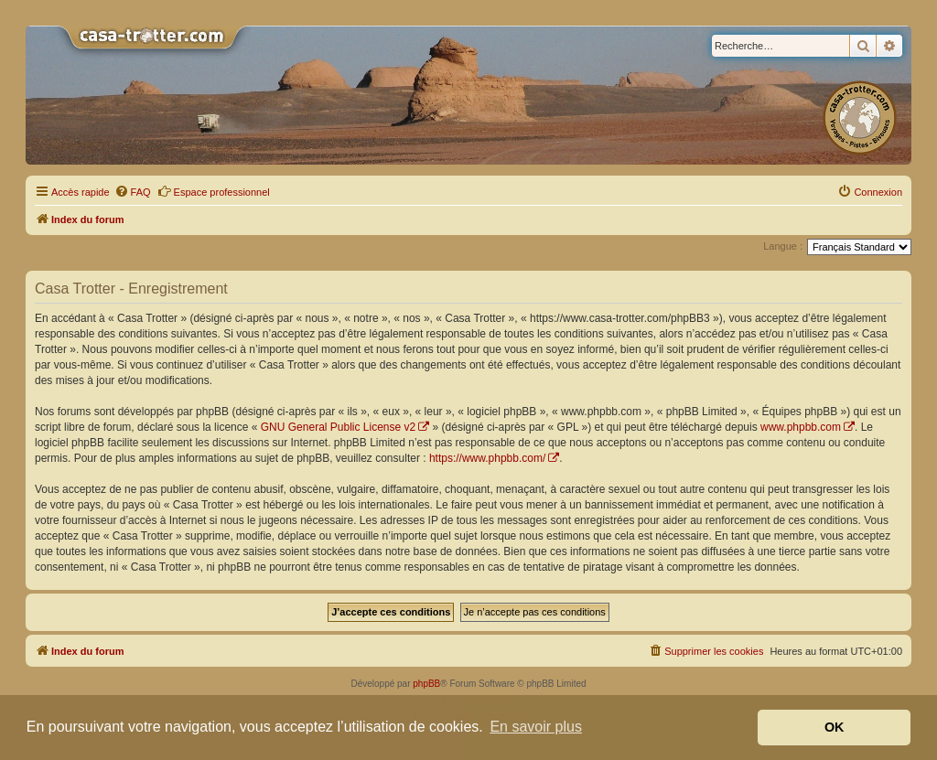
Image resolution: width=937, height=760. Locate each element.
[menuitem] (132, 192)
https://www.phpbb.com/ (487, 458)
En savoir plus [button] (536, 726)
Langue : (782, 246)
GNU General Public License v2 (338, 427)
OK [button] (834, 727)
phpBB (426, 684)
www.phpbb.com (800, 427)
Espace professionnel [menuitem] (213, 191)
